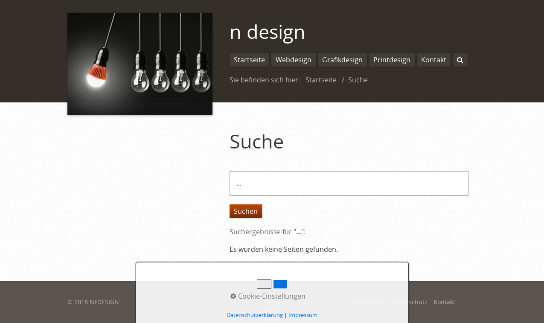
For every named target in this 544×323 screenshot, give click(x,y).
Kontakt (433, 59)
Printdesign (391, 59)
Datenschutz (410, 302)
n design (267, 31)
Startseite (249, 59)
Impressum (369, 302)
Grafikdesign (342, 59)
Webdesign (293, 59)
